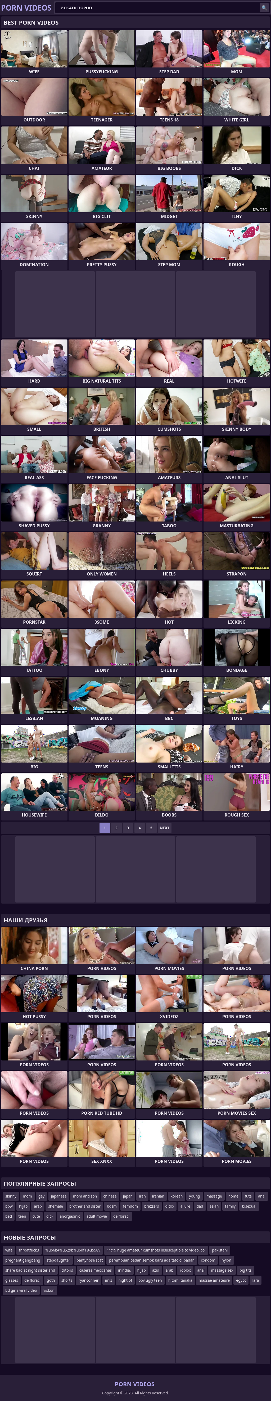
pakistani (220, 1250)
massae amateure (214, 1280)
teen (22, 1216)
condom (208, 1260)
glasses (11, 1280)
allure (185, 1206)
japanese (59, 1196)
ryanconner (89, 1280)
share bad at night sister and (30, 1270)
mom (27, 1196)
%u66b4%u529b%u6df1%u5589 (73, 1250)
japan (128, 1196)
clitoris (67, 1270)
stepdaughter (58, 1260)
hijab (23, 1206)
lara (255, 1280)
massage (214, 1196)
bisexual (249, 1206)
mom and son (85, 1196)
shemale (55, 1206)
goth (51, 1280)
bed (8, 1216)
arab (38, 1206)
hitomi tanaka (180, 1280)
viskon (49, 1290)
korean (177, 1196)
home (233, 1196)
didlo (169, 1206)
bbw (9, 1206)
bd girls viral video (21, 1290)
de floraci (121, 1216)
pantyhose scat (89, 1260)
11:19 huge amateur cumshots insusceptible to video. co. (156, 1250)
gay (41, 1196)
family (230, 1206)
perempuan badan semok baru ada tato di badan (152, 1260)
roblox (185, 1270)
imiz (108, 1280)
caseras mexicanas (95, 1270)
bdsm (112, 1206)
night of (125, 1280)
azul (155, 1270)
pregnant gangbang (22, 1260)
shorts (66, 1280)
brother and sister (85, 1206)
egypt (241, 1280)
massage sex (222, 1270)
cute (36, 1216)
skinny (10, 1196)
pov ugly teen (150, 1280)
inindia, (124, 1270)
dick (49, 1216)
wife (8, 1250)
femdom (130, 1206)
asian (214, 1206)
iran (142, 1196)
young (194, 1196)
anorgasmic (70, 1216)
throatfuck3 (29, 1250)
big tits (245, 1270)
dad (200, 1206)
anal (261, 1196)
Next (165, 827)
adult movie (97, 1216)
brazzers (151, 1206)
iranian (158, 1196)
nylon (226, 1260)
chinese (109, 1196)
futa (248, 1196)
